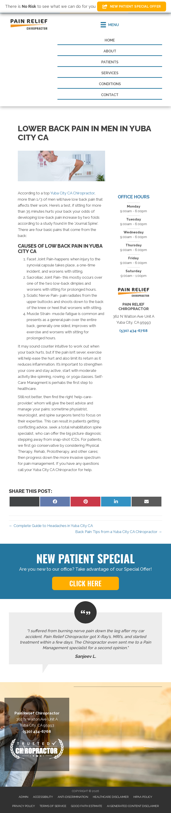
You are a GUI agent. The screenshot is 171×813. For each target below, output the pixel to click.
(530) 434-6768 (133, 330)
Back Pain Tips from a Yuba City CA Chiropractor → (118, 531)
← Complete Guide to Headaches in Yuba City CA (51, 525)
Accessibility (43, 797)
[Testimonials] (85, 638)
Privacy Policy (23, 806)
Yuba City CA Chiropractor (72, 193)
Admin (23, 797)
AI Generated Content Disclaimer (133, 806)
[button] (132, 6)
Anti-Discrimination (73, 797)
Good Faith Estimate (86, 806)
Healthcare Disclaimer (111, 797)
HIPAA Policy (142, 797)
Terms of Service (53, 806)
